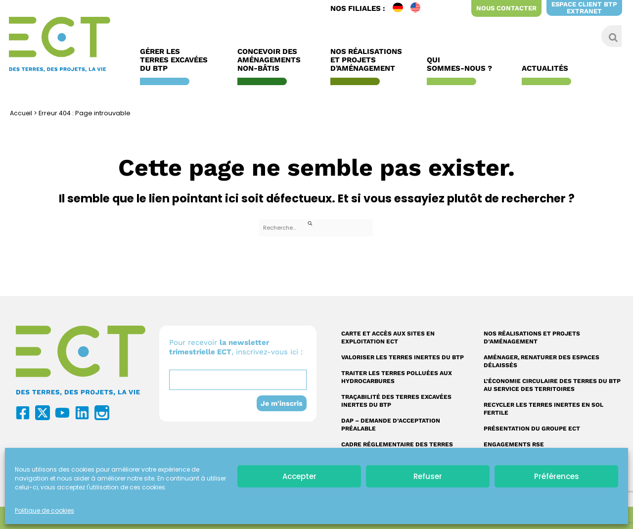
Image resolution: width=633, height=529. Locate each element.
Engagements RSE (514, 444)
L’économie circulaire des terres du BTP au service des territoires (552, 385)
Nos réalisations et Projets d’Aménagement (366, 60)
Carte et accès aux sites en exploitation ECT (388, 337)
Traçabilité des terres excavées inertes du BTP (396, 400)
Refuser (427, 476)
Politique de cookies (44, 510)
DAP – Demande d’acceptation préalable (390, 424)
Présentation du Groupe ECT (532, 428)
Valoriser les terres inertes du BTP (402, 357)
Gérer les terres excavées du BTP (176, 60)
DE (401, 8)
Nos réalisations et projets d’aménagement (532, 337)
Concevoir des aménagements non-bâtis (271, 60)
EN (419, 8)
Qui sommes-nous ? (462, 64)
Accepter (299, 476)
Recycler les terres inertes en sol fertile (543, 408)
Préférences (556, 476)
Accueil (22, 113)
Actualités (547, 68)
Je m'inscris (281, 403)
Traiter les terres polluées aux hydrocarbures (396, 377)
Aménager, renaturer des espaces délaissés (541, 361)
